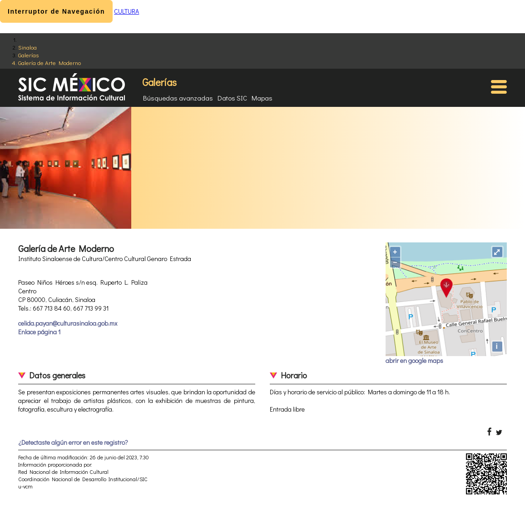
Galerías (28, 55)
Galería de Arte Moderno (49, 62)
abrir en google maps (414, 360)
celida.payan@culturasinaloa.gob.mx (67, 323)
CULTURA (126, 11)
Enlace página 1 (39, 331)
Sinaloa (27, 47)
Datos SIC (232, 97)
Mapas (262, 97)
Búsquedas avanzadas (178, 97)
